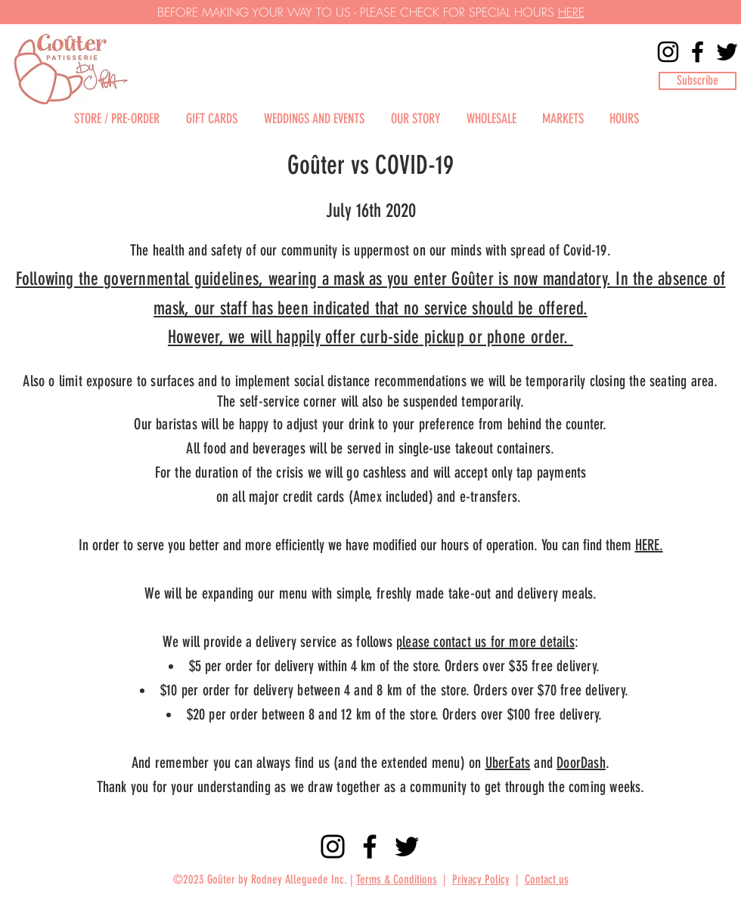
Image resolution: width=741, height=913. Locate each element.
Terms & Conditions (396, 879)
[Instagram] (668, 52)
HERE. (649, 545)
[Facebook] (698, 52)
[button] (697, 81)
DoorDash (581, 763)
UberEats (508, 763)
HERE (571, 12)
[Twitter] (727, 52)
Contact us (547, 879)
